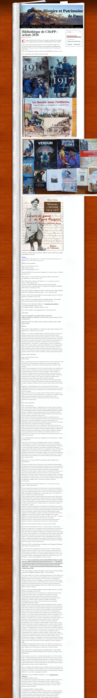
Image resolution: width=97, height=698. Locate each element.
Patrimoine (40, 27)
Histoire (34, 27)
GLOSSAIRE (67, 27)
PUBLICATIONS (54, 27)
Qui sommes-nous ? (25, 27)
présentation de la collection (51, 304)
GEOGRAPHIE (47, 27)
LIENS (72, 27)
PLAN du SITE (78, 27)
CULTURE (61, 27)
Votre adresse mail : (71, 39)
